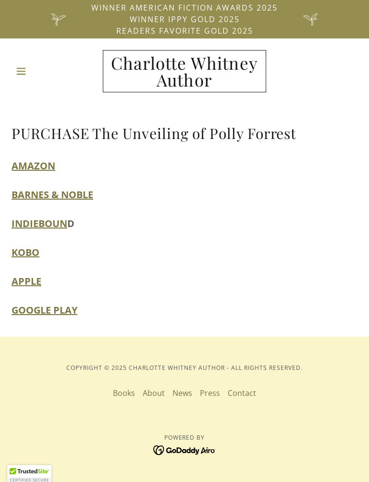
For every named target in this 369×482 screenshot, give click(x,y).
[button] (37, 71)
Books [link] (124, 393)
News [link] (182, 393)
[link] (184, 83)
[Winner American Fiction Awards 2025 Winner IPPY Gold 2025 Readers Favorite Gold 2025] (184, 19)
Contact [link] (242, 393)
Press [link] (210, 393)
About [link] (154, 393)
